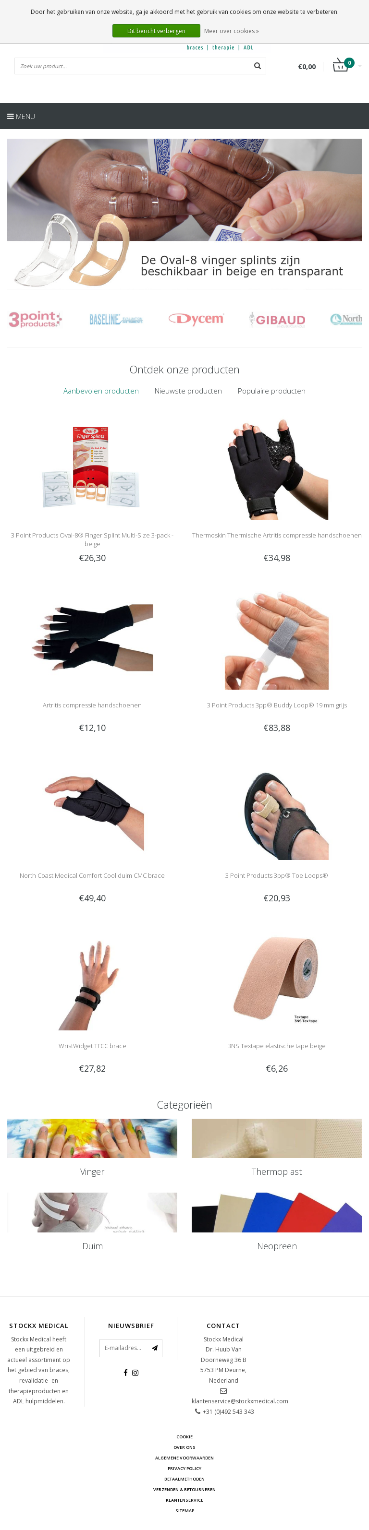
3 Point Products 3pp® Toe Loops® (276, 875)
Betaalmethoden (184, 1479)
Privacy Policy (184, 1468)
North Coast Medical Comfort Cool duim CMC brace (92, 875)
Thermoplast (277, 1171)
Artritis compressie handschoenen (92, 705)
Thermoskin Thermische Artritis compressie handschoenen (277, 535)
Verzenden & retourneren (184, 1489)
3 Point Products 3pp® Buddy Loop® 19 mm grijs (277, 705)
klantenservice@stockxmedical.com (240, 1401)
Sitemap (184, 1510)
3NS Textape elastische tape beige (277, 1045)
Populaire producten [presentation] (272, 390)
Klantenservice (184, 1500)
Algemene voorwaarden (184, 1458)
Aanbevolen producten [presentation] (101, 390)
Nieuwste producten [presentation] (188, 390)
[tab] (101, 390)
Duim (92, 1246)
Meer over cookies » (231, 31)
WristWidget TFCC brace (92, 1045)
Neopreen (277, 1246)
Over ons (184, 1447)
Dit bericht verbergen (156, 31)
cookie (184, 1437)
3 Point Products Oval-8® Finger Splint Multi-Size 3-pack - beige (92, 539)
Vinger (92, 1171)
